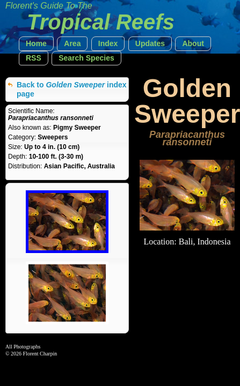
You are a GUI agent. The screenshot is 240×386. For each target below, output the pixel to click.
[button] (36, 43)
